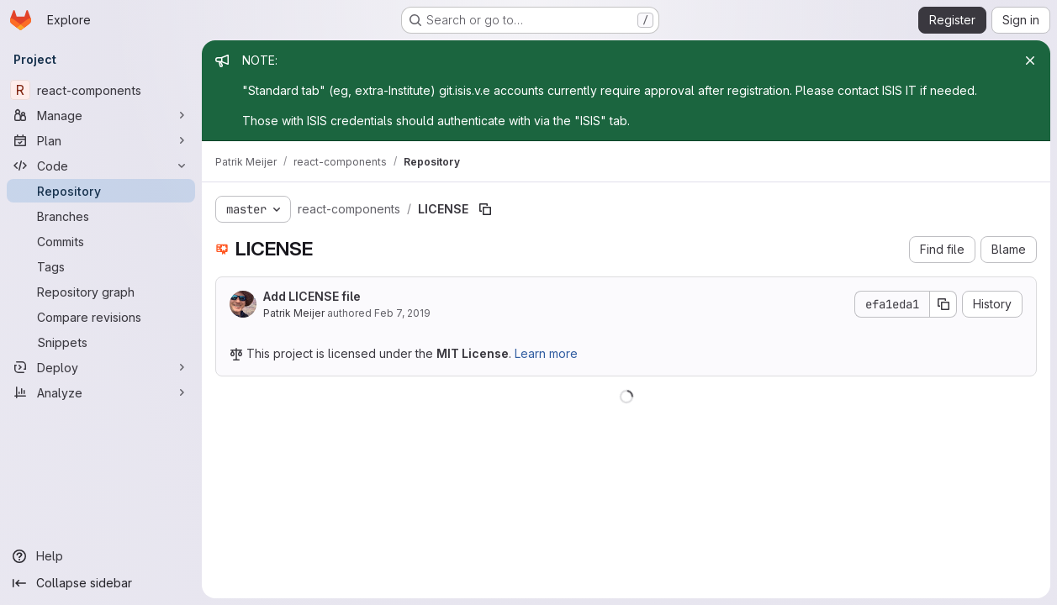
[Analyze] (101, 392)
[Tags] (101, 266)
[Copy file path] (485, 209)
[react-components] (101, 90)
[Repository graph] (101, 291)
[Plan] (101, 140)
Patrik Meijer (294, 313)
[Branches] (101, 216)
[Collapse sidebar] (101, 583)
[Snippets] (101, 342)
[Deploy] (101, 367)
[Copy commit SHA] (943, 304)
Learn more (546, 353)
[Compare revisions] (101, 317)
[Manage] (101, 115)
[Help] (101, 556)
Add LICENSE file (312, 296)
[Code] (101, 165)
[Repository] (101, 191)
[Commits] (101, 241)
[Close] (1030, 60)
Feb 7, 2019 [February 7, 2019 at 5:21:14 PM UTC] (402, 313)
